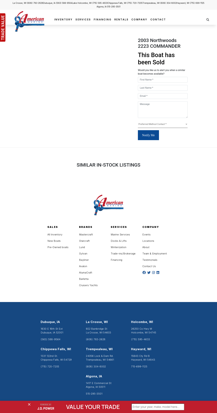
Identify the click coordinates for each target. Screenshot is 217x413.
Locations (148, 240)
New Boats (54, 240)
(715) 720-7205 (135, 3)
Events (146, 234)
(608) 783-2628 (35, 3)
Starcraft (84, 240)
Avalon (83, 266)
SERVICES (83, 19)
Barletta (83, 278)
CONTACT (158, 19)
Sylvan (83, 253)
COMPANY (139, 19)
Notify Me (148, 135)
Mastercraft (86, 234)
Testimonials (149, 259)
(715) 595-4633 (100, 3)
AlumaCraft (85, 272)
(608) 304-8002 (168, 3)
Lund (82, 247)
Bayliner (84, 259)
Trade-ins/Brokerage (123, 253)
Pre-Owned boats (58, 247)
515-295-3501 (113, 6)
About (145, 247)
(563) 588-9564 (64, 3)
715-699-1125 (139, 366)
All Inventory (54, 234)
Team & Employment (154, 253)
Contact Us (149, 266)
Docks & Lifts (119, 240)
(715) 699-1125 (197, 3)
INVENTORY (63, 19)
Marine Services (120, 234)
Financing (116, 259)
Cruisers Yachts (88, 285)
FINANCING (103, 19)
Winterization (118, 247)
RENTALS (121, 19)
